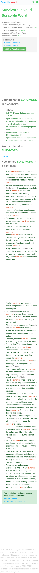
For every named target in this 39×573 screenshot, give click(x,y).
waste (28, 254)
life (21, 135)
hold (16, 224)
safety (18, 424)
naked (8, 306)
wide (28, 191)
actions (30, 352)
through (13, 443)
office (20, 194)
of (18, 127)
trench (14, 347)
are (33, 405)
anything (20, 363)
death (30, 140)
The (7, 218)
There (8, 369)
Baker (19, 311)
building (26, 194)
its (10, 482)
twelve (12, 257)
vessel (8, 251)
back (18, 249)
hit (32, 446)
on (17, 140)
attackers (9, 174)
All (7, 235)
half (10, 333)
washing (28, 328)
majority (26, 443)
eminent (23, 202)
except (23, 476)
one (17, 113)
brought (24, 421)
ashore (8, 330)
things (8, 129)
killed (26, 394)
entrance (9, 194)
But (7, 344)
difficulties (10, 135)
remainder (13, 127)
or (35, 127)
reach (18, 462)
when (21, 471)
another (31, 344)
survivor (5, 156)
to (32, 138)
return (8, 366)
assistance (26, 226)
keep (19, 240)
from (7, 341)
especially (29, 119)
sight (27, 235)
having (13, 369)
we (23, 396)
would (12, 224)
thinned (27, 185)
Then (8, 339)
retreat (23, 372)
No (7, 427)
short (26, 479)
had (21, 185)
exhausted (26, 172)
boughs (16, 341)
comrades (21, 333)
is (15, 204)
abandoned (30, 383)
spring (13, 361)
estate (13, 140)
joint (9, 138)
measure (24, 465)
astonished (10, 468)
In (6, 243)
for (10, 216)
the (7, 127)
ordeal (30, 410)
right (28, 138)
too (13, 330)
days (30, 402)
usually (28, 243)
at (29, 394)
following (24, 484)
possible (9, 229)
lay (20, 172)
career (11, 479)
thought (11, 363)
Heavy (8, 177)
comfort (22, 229)
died (24, 124)
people (31, 127)
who (15, 119)
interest (9, 435)
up (13, 221)
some (22, 199)
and (28, 177)
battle (11, 372)
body (14, 322)
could (34, 473)
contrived (9, 462)
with (27, 132)
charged (17, 174)
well (24, 132)
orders (25, 237)
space (10, 243)
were (18, 177)
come (34, 427)
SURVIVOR (10, 113)
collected (9, 237)
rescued (11, 259)
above (29, 454)
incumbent (26, 204)
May (9, 416)
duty (19, 204)
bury (7, 322)
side (27, 407)
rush (7, 191)
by (23, 435)
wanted (25, 344)
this (25, 435)
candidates (26, 405)
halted (24, 320)
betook (8, 377)
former (10, 399)
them (27, 174)
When (8, 325)
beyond (18, 465)
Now (7, 380)
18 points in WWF (10, 45)
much (33, 457)
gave (18, 226)
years (11, 254)
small (12, 374)
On (7, 317)
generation (17, 399)
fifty (35, 418)
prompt (32, 363)
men (32, 374)
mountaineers (29, 210)
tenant (13, 138)
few (10, 303)
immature (13, 394)
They (19, 344)
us (9, 429)
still (17, 188)
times (15, 449)
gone (31, 333)
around (23, 218)
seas (13, 177)
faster (19, 388)
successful (17, 405)
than (23, 388)
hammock (10, 454)
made (12, 213)
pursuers (9, 391)
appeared (20, 196)
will (25, 487)
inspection (26, 213)
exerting (20, 355)
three (21, 210)
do (7, 410)
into (21, 191)
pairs (14, 308)
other (26, 460)
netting (17, 454)
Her (7, 479)
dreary (22, 254)
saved (17, 476)
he (28, 372)
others (15, 124)
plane (13, 385)
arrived (19, 361)
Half (7, 440)
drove (28, 385)
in (6, 124)
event (33, 121)
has (22, 138)
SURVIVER (10, 116)
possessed (17, 435)
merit (29, 202)
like (36, 399)
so (22, 468)
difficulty (9, 460)
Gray (24, 317)
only (7, 257)
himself (27, 355)
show (29, 487)
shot (7, 443)
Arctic (20, 427)
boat (7, 224)
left (33, 251)
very (7, 374)
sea (18, 421)
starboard (15, 457)
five (7, 254)
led (34, 188)
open (28, 416)
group (23, 127)
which (10, 124)
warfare (16, 243)
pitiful (30, 432)
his (32, 249)
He (7, 311)
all (21, 226)
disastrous (10, 484)
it (36, 383)
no (33, 180)
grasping (22, 188)
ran (24, 341)
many (19, 221)
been (28, 446)
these (14, 251)
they (19, 383)
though (14, 383)
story (10, 427)
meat (19, 394)
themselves (30, 476)
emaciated (10, 320)
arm (30, 188)
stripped (28, 303)
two (11, 339)
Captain (20, 350)
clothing (31, 440)
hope (22, 473)
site (7, 216)
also (32, 113)
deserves (27, 350)
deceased (10, 204)
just (32, 243)
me (28, 196)
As (7, 172)
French (12, 226)
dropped (32, 339)
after (26, 121)
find (18, 468)
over (22, 174)
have (20, 124)
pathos (11, 432)
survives (26, 113)
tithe (20, 432)
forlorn (19, 251)
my (27, 188)
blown (13, 249)
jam (34, 185)
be (7, 259)
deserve (9, 413)
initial (20, 213)
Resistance (13, 451)
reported (15, 180)
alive (22, 121)
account (28, 199)
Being (8, 249)
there (25, 180)
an (30, 121)
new (7, 388)
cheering (33, 174)
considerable (11, 352)
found (17, 446)
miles (8, 421)
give (7, 199)
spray (16, 325)
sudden (31, 482)
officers (12, 240)
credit (19, 352)
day (31, 314)
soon (10, 185)
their (18, 135)
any (27, 388)
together (29, 240)
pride (11, 407)
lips (18, 429)
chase (8, 383)
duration (32, 479)
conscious (32, 330)
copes (19, 132)
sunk (24, 451)
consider (10, 350)
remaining (16, 121)
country (22, 407)
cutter (11, 218)
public (17, 199)
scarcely (9, 473)
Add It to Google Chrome (15, 49)
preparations (20, 306)
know (24, 399)
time (14, 344)
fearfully (24, 482)
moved (17, 218)
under (8, 336)
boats (33, 416)
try (36, 344)
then (21, 235)
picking (8, 221)
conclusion (16, 482)
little (32, 399)
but (25, 363)
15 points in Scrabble (11, 43)
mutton (17, 402)
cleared (22, 325)
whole (8, 140)
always (13, 196)
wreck (32, 218)
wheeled (24, 380)
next (10, 344)
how (28, 399)
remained (31, 257)
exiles (25, 251)
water (35, 454)
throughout (10, 355)
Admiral (33, 177)
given (8, 487)
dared (15, 473)
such (23, 410)
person (10, 119)
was (8, 210)
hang (35, 306)
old (12, 396)
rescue (8, 358)
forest (34, 341)
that (21, 113)
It (6, 196)
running (23, 177)
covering (9, 418)
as (14, 185)
